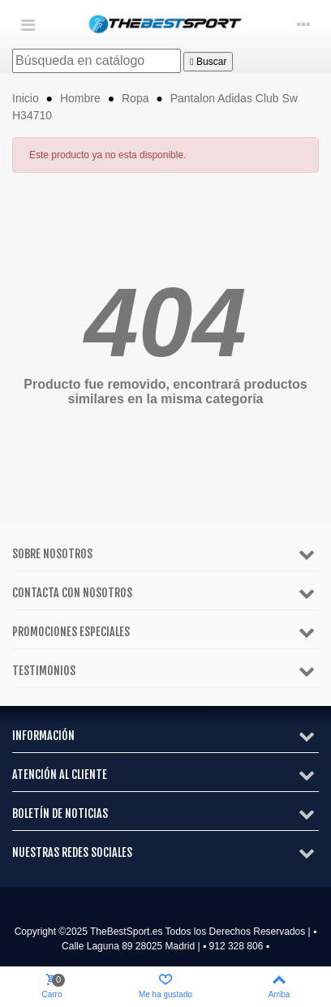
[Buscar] (96, 61)
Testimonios (43, 671)
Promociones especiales (71, 632)
